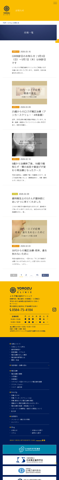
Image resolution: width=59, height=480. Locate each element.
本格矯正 (14, 379)
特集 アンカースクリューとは (21, 398)
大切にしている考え (18, 347)
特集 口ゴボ (15, 395)
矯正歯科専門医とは (18, 357)
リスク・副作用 (16, 387)
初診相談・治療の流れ (19, 365)
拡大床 (13, 411)
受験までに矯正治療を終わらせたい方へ (25, 403)
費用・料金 (15, 360)
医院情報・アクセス (18, 352)
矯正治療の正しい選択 (19, 355)
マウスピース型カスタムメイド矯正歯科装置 (26, 382)
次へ (45, 275)
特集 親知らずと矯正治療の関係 (22, 401)
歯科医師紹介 (16, 349)
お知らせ (14, 430)
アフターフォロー (17, 384)
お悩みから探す (37, 430)
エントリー (15, 422)
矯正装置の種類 (16, 374)
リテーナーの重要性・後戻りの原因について (26, 409)
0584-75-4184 (22, 309)
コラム (10, 23)
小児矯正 (14, 376)
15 (37, 275)
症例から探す (36, 433)
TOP (4, 23)
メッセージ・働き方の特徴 (20, 419)
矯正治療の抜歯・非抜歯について (22, 406)
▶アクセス (13, 304)
